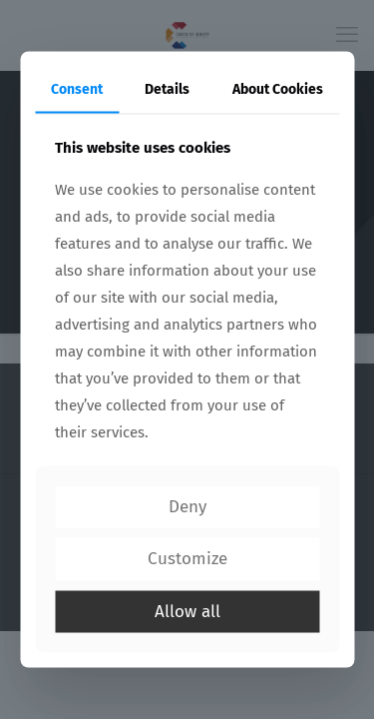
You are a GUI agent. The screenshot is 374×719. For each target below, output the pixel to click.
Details (167, 89)
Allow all (187, 610)
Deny (187, 505)
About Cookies (277, 89)
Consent (77, 89)
